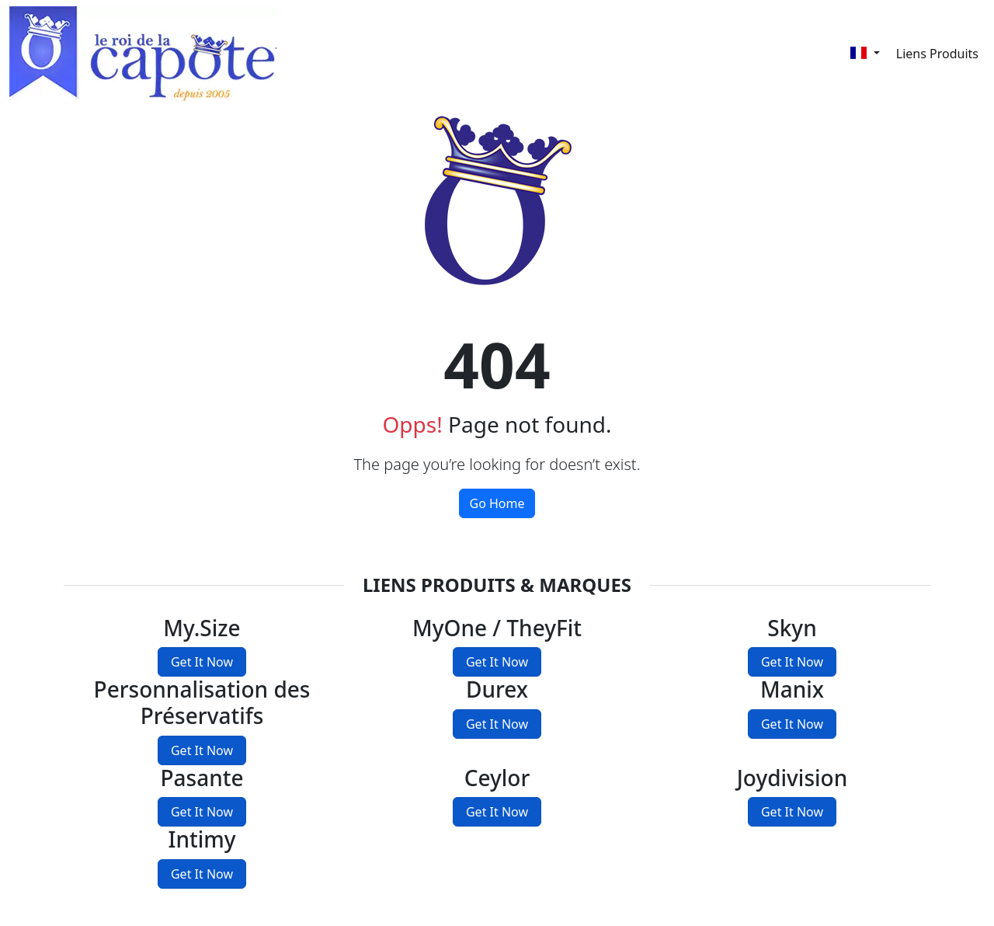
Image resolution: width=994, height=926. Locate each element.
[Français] (865, 53)
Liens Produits (937, 53)
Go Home (496, 503)
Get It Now (202, 661)
